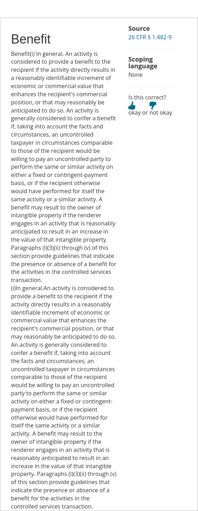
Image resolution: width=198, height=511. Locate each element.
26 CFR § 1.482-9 (149, 37)
